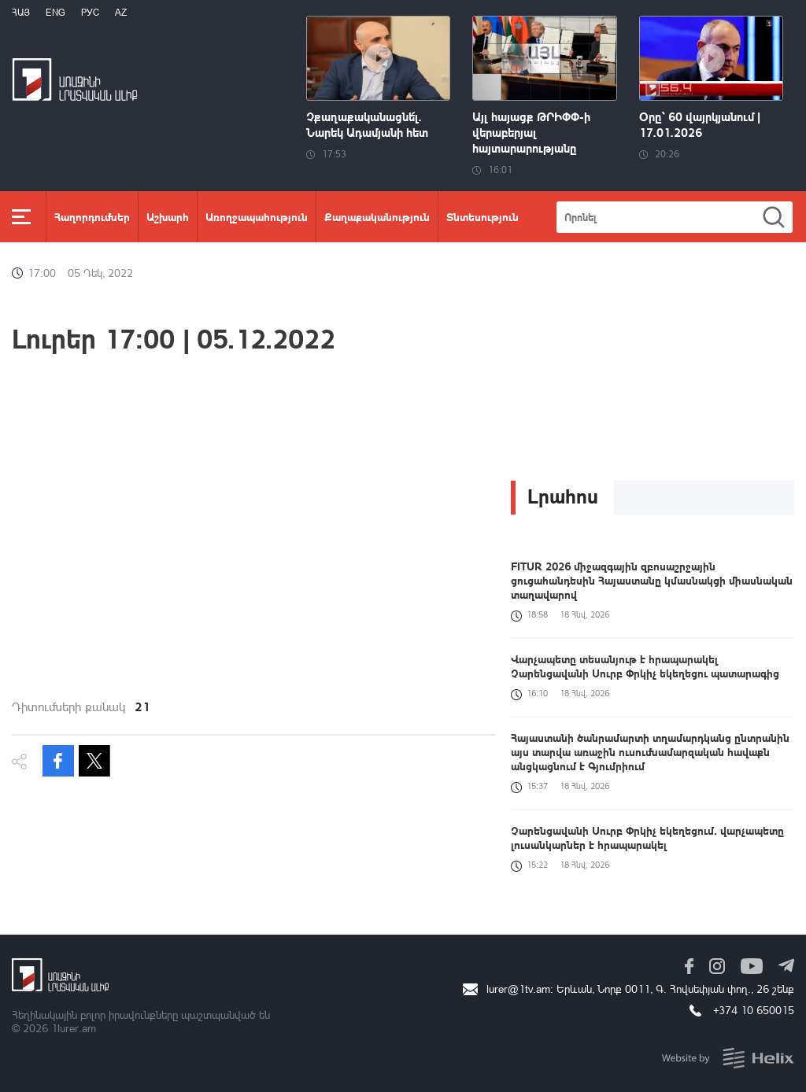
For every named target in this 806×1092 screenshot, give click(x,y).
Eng (55, 12)
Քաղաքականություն (377, 216)
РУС (90, 12)
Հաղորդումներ (92, 216)
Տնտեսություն (482, 216)
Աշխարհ (167, 216)
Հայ (21, 12)
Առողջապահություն (256, 216)
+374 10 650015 (753, 1009)
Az (121, 12)
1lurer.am (73, 1028)
